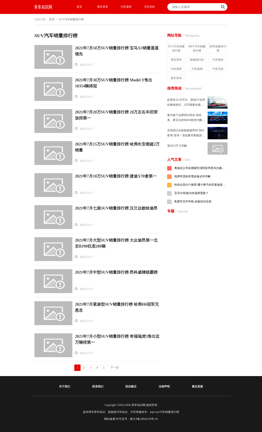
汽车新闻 (197, 68)
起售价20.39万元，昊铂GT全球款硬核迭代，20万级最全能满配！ (186, 104)
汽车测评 (126, 6)
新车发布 (176, 78)
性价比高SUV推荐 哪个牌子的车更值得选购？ (198, 185)
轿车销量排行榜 (218, 48)
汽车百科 (149, 6)
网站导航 (183, 35)
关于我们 (64, 386)
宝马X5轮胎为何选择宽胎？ (191, 193)
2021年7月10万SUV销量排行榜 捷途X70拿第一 (115, 176)
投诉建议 (130, 386)
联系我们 (97, 386)
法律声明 (164, 386)
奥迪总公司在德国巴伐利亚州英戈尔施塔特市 (198, 168)
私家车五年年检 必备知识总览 (192, 201)
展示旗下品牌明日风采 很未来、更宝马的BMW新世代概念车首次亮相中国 (186, 120)
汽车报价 (218, 59)
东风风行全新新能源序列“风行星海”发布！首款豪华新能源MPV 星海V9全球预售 (186, 135)
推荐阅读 (184, 88)
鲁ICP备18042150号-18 (144, 418)
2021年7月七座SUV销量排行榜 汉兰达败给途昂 (116, 208)
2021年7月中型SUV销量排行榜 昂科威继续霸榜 (116, 272)
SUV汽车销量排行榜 (71, 19)
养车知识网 (138, 405)
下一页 (114, 367)
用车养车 (102, 6)
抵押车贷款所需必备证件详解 (192, 176)
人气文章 (178, 160)
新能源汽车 (197, 59)
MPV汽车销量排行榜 (197, 48)
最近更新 (197, 386)
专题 (177, 211)
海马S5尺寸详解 (177, 145)
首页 (79, 6)
